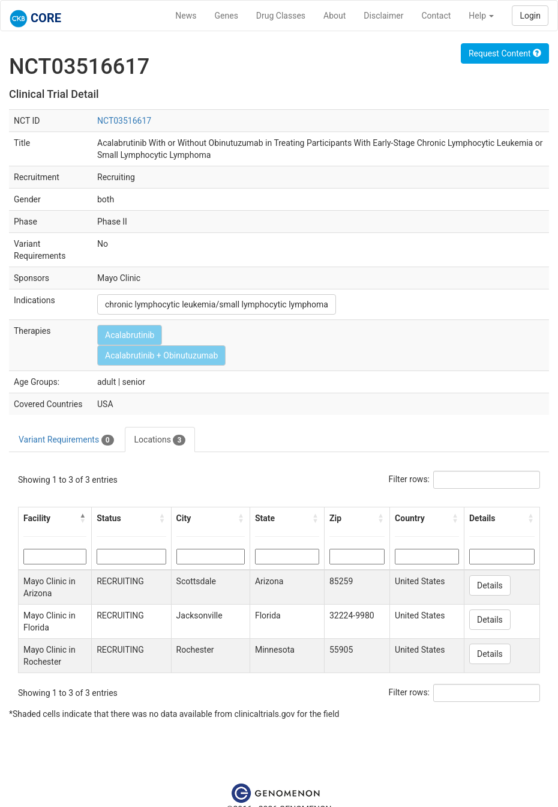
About (334, 15)
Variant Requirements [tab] (66, 440)
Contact (436, 15)
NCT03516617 (124, 120)
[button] (82, 518)
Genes (226, 15)
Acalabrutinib (129, 335)
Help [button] (481, 15)
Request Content (505, 53)
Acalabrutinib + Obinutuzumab (161, 355)
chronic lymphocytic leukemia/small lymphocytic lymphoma (216, 304)
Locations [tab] (160, 440)
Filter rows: (409, 479)
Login (530, 15)
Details (490, 585)
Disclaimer (383, 15)
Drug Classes (280, 15)
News (185, 15)
